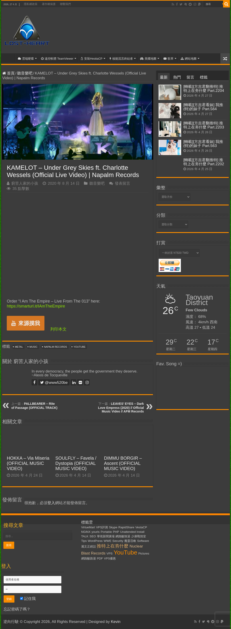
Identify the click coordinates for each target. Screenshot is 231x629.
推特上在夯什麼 (112, 545)
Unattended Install (132, 531)
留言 (190, 77)
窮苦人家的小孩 (24, 183)
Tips (84, 541)
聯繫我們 (65, 4)
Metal (19, 346)
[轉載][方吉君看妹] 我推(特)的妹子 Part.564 (203, 107)
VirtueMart (88, 527)
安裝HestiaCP (91, 58)
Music (33, 346)
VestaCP (141, 527)
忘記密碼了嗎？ (17, 609)
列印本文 (58, 329)
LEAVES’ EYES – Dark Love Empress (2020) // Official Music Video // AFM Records (121, 407)
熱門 (177, 77)
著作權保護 (48, 4)
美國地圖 (148, 58)
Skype (113, 527)
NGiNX (85, 531)
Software (143, 541)
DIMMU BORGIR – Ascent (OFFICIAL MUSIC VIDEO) (123, 463)
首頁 (9, 58)
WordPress (95, 541)
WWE (107, 541)
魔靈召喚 (130, 541)
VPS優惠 (110, 558)
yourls (96, 531)
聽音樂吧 (24, 73)
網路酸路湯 (88, 558)
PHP (116, 531)
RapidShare (126, 527)
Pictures (143, 553)
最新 (164, 77)
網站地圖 (188, 58)
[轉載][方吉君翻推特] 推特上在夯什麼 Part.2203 (203, 125)
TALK (84, 536)
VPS (109, 553)
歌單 (168, 58)
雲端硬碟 (26, 58)
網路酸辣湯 (123, 536)
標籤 (204, 77)
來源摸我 (25, 323)
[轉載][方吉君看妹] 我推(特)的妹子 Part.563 (203, 144)
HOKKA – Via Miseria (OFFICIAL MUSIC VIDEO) (28, 463)
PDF (100, 558)
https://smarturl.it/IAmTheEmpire (36, 306)
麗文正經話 (88, 546)
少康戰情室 (138, 536)
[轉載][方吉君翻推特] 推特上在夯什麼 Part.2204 (203, 88)
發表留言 (122, 183)
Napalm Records (55, 346)
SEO (93, 536)
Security (117, 541)
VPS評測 (102, 527)
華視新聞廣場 (106, 536)
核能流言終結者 (121, 58)
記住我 (28, 598)
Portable (106, 531)
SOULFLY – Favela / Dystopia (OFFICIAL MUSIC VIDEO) (76, 463)
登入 (51, 503)
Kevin (115, 622)
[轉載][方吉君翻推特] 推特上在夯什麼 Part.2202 (203, 162)
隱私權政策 (30, 4)
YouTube (79, 346)
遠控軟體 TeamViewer (57, 58)
